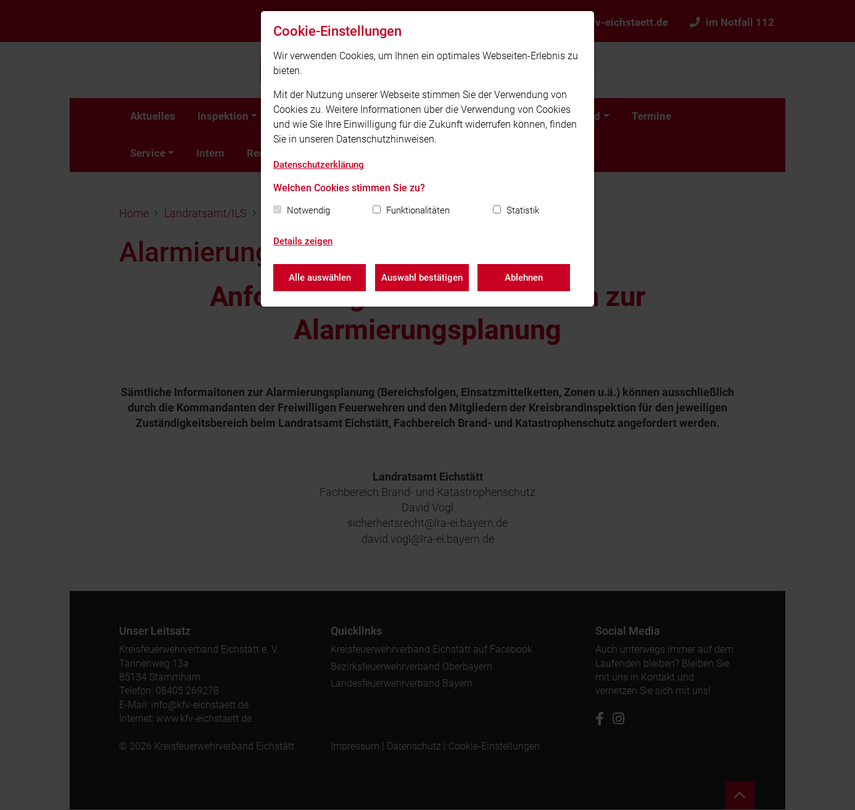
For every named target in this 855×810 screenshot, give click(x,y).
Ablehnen (524, 277)
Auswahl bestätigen (422, 277)
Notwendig (308, 210)
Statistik (522, 210)
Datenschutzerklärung (318, 164)
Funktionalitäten (418, 210)
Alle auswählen (320, 277)
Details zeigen (302, 241)
